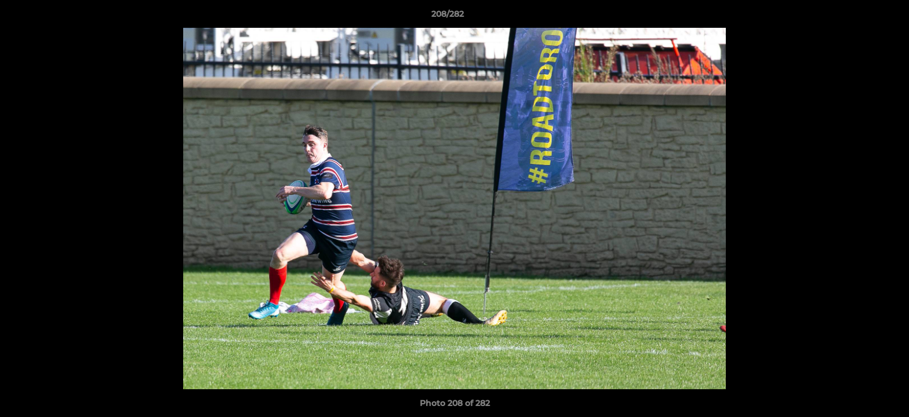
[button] (860, 17)
